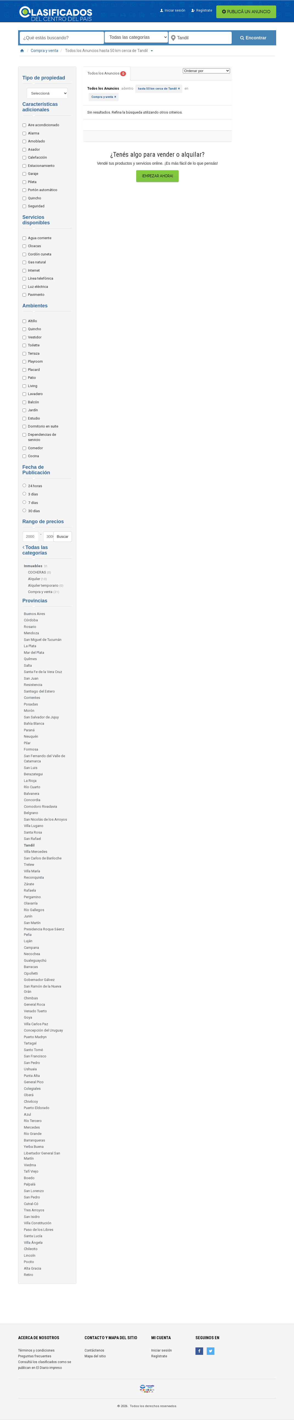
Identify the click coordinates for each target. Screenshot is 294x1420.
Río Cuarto (32, 787)
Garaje (32, 174)
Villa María (32, 871)
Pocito (29, 1262)
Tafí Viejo (31, 1171)
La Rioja (30, 781)
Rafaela (30, 890)
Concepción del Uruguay (43, 1030)
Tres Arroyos (34, 1210)
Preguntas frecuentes (34, 1356)
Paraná (29, 730)
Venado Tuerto (35, 1011)
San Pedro (32, 1063)
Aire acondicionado (43, 125)
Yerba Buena (34, 1147)
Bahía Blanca (34, 723)
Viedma (30, 1165)
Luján (28, 941)
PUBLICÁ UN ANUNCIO (246, 11)
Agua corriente (39, 238)
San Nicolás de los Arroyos (45, 819)
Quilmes (30, 659)
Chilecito (31, 1249)
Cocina (33, 456)
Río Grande (32, 1134)
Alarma (33, 133)
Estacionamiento (41, 166)
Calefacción (37, 157)
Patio (31, 378)
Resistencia (33, 685)
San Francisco (35, 1056)
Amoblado (36, 141)
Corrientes (32, 698)
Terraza (33, 353)
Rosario (30, 627)
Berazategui (33, 774)
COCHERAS (39, 572)
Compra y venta (44, 50)
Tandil (29, 845)
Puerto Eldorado (36, 1108)
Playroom (35, 361)
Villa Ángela (33, 1242)
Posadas (31, 704)
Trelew (29, 864)
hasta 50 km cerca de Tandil (157, 88)
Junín (28, 916)
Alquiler (37, 579)
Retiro (28, 1275)
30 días (34, 511)
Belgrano (31, 813)
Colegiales (32, 1089)
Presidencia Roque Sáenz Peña (44, 932)
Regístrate (201, 10)
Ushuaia (30, 1069)
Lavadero (35, 394)
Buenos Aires (34, 614)
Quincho (34, 198)
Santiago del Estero (39, 691)
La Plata (30, 646)
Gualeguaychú (35, 960)
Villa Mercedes (35, 852)
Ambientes (35, 305)
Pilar (27, 743)
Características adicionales (40, 106)
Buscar (62, 536)
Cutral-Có (31, 1204)
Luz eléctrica (37, 287)
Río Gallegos (34, 910)
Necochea (32, 954)
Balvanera (31, 794)
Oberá (28, 1095)
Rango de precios (43, 521)
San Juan (31, 678)
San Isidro (32, 1217)
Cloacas (34, 246)
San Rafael (32, 839)
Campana (31, 947)
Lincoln (29, 1255)
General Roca (34, 1004)
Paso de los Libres (38, 1230)
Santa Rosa (33, 832)
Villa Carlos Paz (36, 1024)
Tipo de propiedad (44, 78)
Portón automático (42, 190)
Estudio (33, 418)
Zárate (29, 884)
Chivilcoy (31, 1101)
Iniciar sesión (172, 10)
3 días (33, 494)
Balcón (33, 402)
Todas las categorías (35, 550)
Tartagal (30, 1043)
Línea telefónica (40, 278)
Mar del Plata (34, 652)
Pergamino (32, 897)
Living (32, 386)
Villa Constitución (37, 1223)
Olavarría (31, 903)
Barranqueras (34, 1140)
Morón (29, 710)
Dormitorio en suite (42, 426)
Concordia (32, 800)
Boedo (29, 1178)
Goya (28, 1017)
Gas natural (36, 262)
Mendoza (31, 633)
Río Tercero (33, 1121)
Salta (28, 665)
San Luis (30, 768)
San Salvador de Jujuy (41, 717)
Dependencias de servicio (41, 437)
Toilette (33, 345)
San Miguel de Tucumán (42, 640)
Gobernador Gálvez (39, 980)
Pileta (32, 182)
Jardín (32, 410)
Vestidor (34, 337)
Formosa (31, 749)
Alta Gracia (32, 1268)
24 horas (35, 486)
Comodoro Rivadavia (40, 806)
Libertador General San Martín (42, 1156)
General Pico (34, 1082)
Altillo (32, 321)
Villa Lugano (33, 826)
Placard (33, 370)
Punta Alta (32, 1076)
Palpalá (29, 1184)
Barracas (31, 967)
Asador (33, 149)
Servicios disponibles (36, 219)
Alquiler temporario (45, 585)
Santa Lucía (33, 1236)
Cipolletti (31, 973)
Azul (27, 1114)
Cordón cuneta (39, 254)
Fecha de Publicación (36, 469)
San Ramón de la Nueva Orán (42, 989)
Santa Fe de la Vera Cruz (43, 672)
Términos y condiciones (36, 1350)
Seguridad (35, 206)
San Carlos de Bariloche (42, 858)
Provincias (35, 600)
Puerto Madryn (35, 1037)
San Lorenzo (34, 1191)
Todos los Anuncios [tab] (107, 73)
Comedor (35, 448)
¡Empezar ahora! (157, 176)
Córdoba (31, 620)
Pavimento (35, 295)
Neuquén (31, 736)
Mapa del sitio (95, 1356)
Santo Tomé (33, 1050)
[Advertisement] (151, 1301)
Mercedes (32, 1127)
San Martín (32, 923)
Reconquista (34, 877)
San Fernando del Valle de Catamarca (44, 758)
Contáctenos (94, 1350)
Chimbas (31, 998)
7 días (33, 503)
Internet (33, 270)
